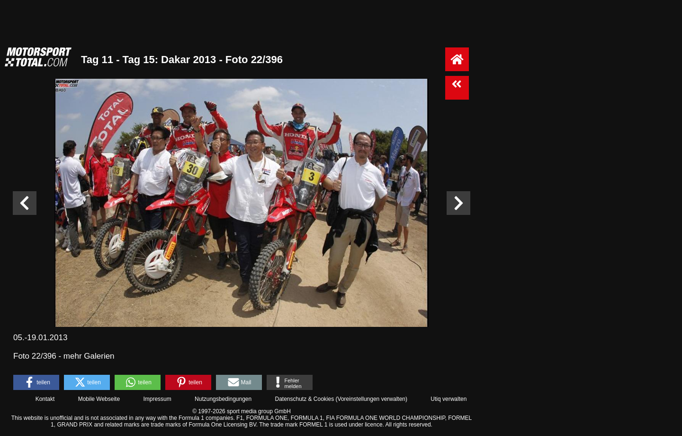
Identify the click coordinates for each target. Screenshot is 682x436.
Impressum (157, 399)
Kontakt (45, 399)
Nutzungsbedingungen (223, 399)
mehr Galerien (89, 356)
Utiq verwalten (449, 399)
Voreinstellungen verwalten (371, 399)
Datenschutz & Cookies (304, 399)
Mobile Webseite (99, 399)
